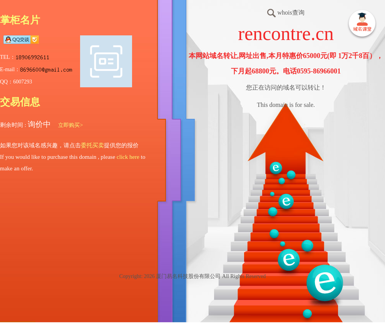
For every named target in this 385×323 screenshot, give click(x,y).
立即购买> (70, 125)
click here (128, 157)
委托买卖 (92, 145)
